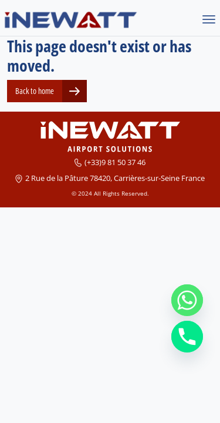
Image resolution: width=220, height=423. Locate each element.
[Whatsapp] (187, 300)
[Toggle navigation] (209, 21)
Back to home (34, 90)
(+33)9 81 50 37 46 (114, 162)
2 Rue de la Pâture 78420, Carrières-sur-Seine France (115, 178)
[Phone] (187, 336)
